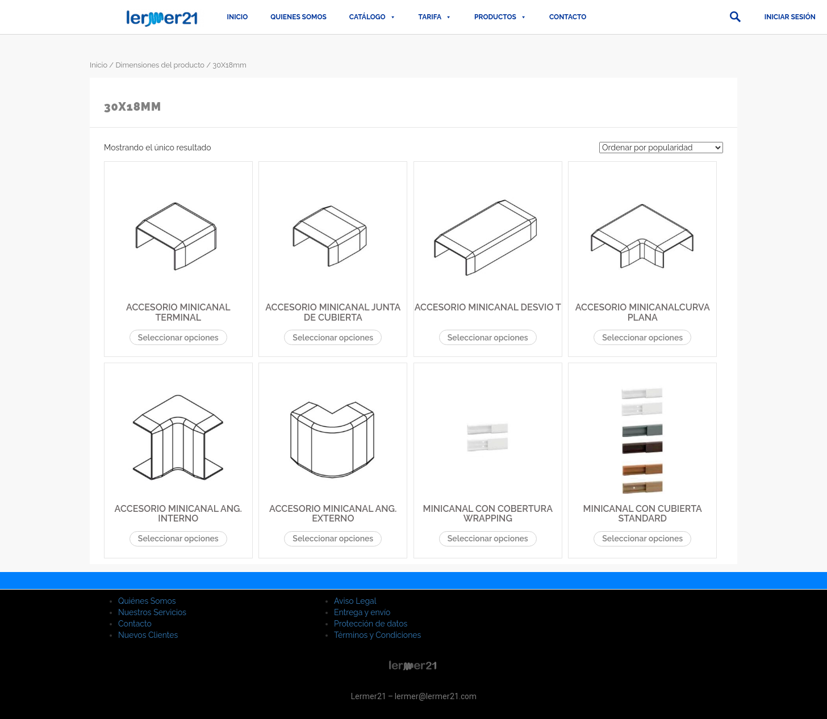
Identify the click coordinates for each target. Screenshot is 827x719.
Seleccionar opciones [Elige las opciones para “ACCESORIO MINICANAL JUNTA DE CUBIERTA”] (333, 337)
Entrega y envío (362, 612)
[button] (734, 17)
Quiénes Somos (147, 601)
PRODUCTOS (500, 17)
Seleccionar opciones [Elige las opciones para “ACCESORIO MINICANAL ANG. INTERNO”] (178, 538)
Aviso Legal (355, 601)
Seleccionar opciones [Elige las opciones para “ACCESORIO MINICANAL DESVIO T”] (488, 337)
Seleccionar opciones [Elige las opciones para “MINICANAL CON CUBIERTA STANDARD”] (642, 538)
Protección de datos (370, 623)
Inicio (237, 17)
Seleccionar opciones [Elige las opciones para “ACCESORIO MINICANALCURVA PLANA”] (642, 337)
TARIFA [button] (435, 17)
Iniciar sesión (790, 17)
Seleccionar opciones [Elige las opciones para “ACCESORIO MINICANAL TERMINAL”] (178, 337)
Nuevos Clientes (148, 635)
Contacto (567, 17)
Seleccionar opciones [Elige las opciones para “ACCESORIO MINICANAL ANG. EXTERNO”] (333, 538)
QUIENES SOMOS (298, 17)
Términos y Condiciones (377, 635)
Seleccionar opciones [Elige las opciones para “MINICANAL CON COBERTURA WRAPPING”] (488, 538)
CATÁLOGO (372, 17)
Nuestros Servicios (152, 612)
